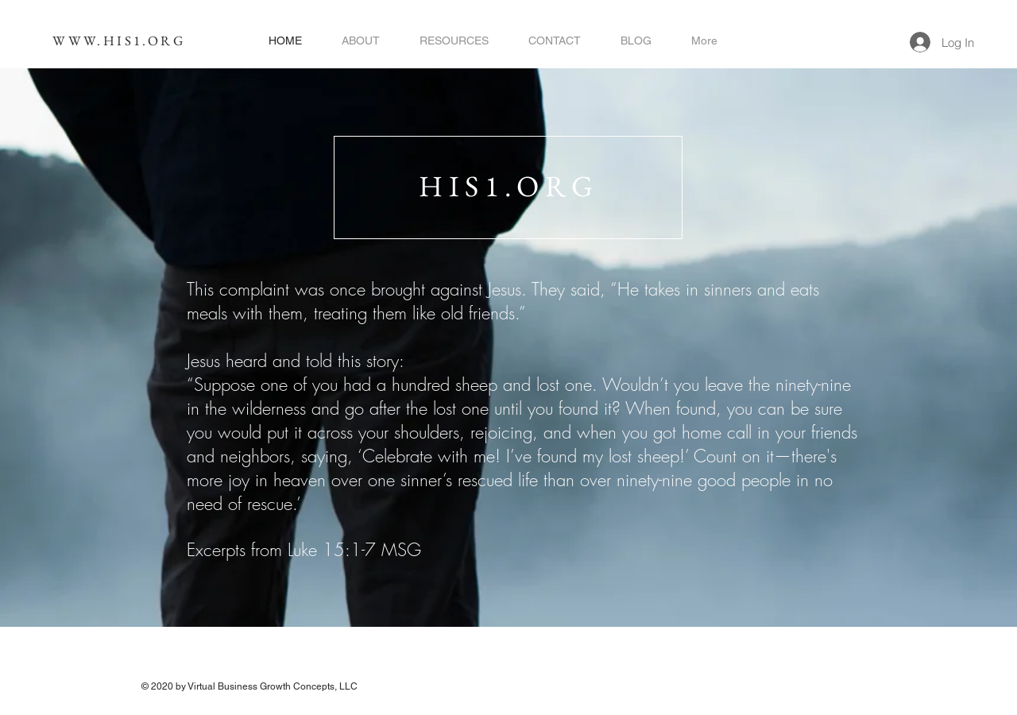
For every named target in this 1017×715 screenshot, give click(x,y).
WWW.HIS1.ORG (118, 40)
